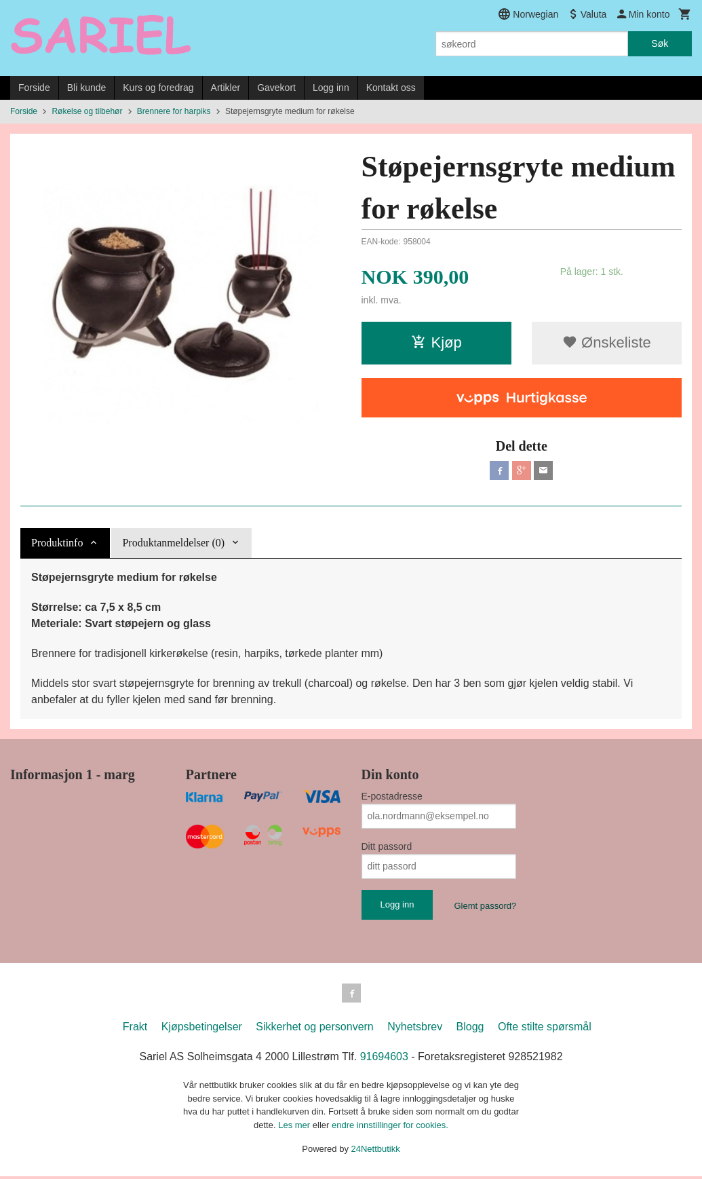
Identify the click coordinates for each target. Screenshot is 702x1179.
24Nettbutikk (375, 1151)
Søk (659, 43)
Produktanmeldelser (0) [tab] (173, 542)
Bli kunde (86, 87)
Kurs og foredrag (158, 87)
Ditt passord (387, 846)
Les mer (295, 1128)
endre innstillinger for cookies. (390, 1128)
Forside (34, 87)
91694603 (384, 1059)
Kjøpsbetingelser (201, 1029)
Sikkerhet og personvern (314, 1029)
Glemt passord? (485, 906)
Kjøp (436, 342)
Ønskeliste (606, 342)
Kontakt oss (391, 87)
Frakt (135, 1029)
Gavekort (276, 87)
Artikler (226, 87)
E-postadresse (392, 796)
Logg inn (331, 87)
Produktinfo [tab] (57, 542)
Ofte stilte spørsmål (544, 1029)
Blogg (470, 1029)
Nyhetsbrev (414, 1029)
